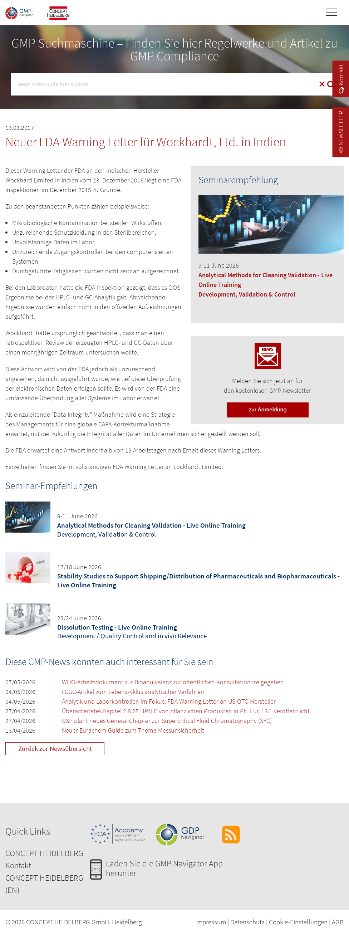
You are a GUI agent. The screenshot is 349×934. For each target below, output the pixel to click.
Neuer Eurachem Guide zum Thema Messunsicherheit (133, 730)
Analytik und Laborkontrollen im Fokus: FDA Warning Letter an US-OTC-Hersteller (169, 701)
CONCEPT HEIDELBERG (44, 853)
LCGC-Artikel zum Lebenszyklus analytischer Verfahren (133, 692)
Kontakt (18, 865)
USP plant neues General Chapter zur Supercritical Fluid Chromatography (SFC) (167, 721)
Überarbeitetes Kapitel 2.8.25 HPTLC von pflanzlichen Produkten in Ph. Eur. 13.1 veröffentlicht (186, 711)
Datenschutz (247, 922)
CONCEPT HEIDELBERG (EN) (44, 883)
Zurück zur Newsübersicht (55, 748)
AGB (338, 922)
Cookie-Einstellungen (298, 922)
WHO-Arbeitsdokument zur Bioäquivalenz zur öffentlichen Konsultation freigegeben (173, 682)
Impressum (210, 922)
